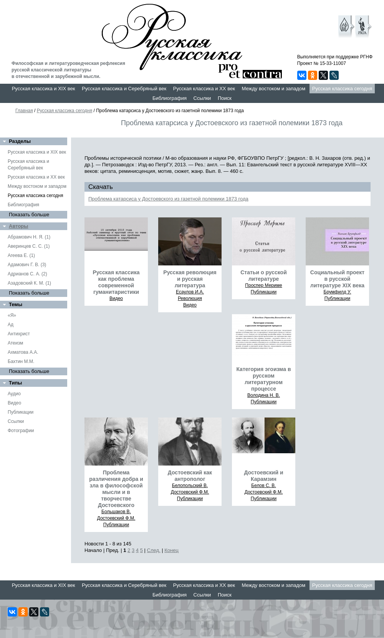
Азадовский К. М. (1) (29, 283)
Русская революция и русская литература (189, 278)
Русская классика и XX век (204, 88)
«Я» (12, 315)
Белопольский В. (190, 485)
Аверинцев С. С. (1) (29, 246)
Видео (14, 403)
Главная (24, 110)
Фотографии (21, 430)
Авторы (18, 226)
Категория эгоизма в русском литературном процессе (263, 379)
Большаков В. (116, 511)
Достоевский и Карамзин (263, 475)
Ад (10, 324)
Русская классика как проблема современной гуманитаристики (116, 282)
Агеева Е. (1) (21, 255)
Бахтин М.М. (21, 361)
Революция (190, 298)
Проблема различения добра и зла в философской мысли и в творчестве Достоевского (116, 488)
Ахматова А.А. (23, 352)
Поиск (225, 98)
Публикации (20, 412)
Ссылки (202, 98)
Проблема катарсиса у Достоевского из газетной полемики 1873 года (168, 199)
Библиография (169, 98)
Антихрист (19, 333)
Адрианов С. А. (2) (27, 274)
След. (154, 550)
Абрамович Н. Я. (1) (29, 237)
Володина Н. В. (263, 395)
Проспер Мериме (263, 285)
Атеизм (15, 343)
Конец (171, 550)
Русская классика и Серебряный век (124, 88)
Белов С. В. (263, 485)
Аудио (14, 393)
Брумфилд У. (337, 292)
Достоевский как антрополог (190, 475)
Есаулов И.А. (190, 292)
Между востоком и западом (273, 88)
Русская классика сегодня (342, 88)
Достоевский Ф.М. (116, 518)
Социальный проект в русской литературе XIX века (337, 278)
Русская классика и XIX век (43, 88)
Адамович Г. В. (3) (27, 264)
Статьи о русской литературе (263, 275)
